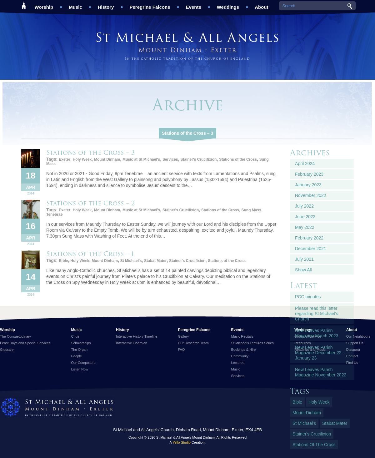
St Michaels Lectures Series (252, 343)
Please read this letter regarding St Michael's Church (316, 313)
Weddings (228, 5)
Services (170, 159)
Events (193, 5)
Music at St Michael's (141, 159)
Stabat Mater (155, 261)
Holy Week (82, 159)
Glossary (6, 349)
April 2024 (305, 163)
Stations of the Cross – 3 (187, 133)
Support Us (354, 343)
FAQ (181, 349)
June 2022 (305, 216)
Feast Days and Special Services (25, 343)
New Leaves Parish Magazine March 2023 (316, 333)
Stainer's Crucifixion (198, 159)
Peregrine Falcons (150, 5)
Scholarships (81, 343)
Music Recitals (242, 336)
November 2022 (310, 195)
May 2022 (304, 227)
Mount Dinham (107, 159)
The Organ (79, 349)
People (76, 356)
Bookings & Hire (243, 349)
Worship (44, 5)
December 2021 (310, 248)
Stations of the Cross (238, 159)
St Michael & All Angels (187, 37)
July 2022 (304, 206)
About (261, 5)
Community (240, 356)
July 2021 (304, 259)
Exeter (64, 159)
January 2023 (308, 184)
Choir (75, 336)
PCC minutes (308, 296)
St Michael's (131, 261)
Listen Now (79, 369)
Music (75, 5)
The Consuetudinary (15, 336)
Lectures (237, 363)
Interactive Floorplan (131, 343)
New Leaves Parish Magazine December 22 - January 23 (319, 352)
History (106, 5)
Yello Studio (181, 442)
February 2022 (309, 237)
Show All (303, 269)
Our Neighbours (358, 336)
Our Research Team (193, 343)
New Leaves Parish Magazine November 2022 (320, 372)
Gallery (183, 336)
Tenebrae (54, 214)
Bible (63, 261)
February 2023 (309, 174)
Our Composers (83, 363)
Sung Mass (251, 210)
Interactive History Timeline (136, 336)
